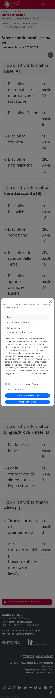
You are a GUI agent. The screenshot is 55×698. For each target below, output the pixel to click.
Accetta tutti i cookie (27, 402)
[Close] (50, 301)
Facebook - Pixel (16, 389)
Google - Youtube (32, 384)
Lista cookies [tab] (13, 328)
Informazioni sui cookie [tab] (18, 322)
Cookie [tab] (10, 317)
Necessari (13, 384)
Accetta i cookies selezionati (27, 395)
